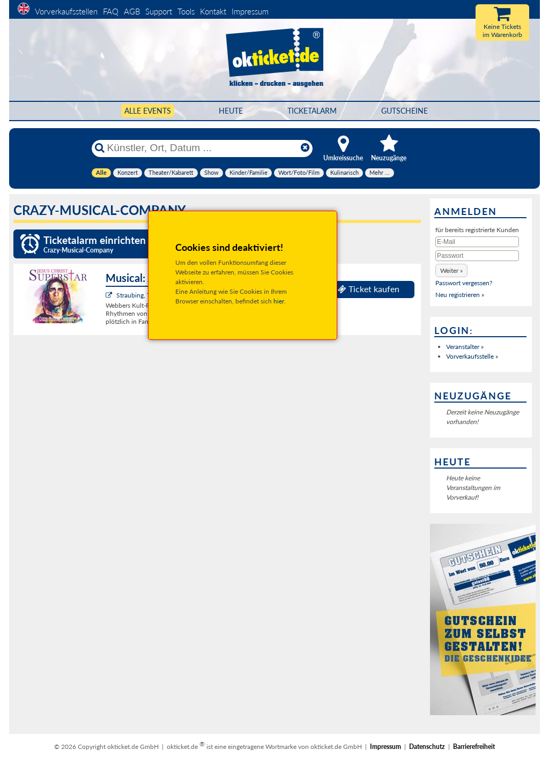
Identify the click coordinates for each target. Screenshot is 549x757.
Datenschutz (427, 747)
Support (158, 11)
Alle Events (147, 110)
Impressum (250, 11)
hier (278, 301)
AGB (132, 11)
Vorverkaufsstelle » (472, 356)
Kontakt (213, 11)
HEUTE (231, 110)
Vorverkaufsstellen (66, 11)
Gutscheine (404, 110)
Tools (186, 11)
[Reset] (305, 148)
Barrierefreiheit (474, 747)
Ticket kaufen (368, 289)
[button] (451, 270)
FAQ (110, 11)
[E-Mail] (477, 241)
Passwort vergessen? (463, 283)
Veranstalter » (465, 347)
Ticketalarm (312, 110)
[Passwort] (477, 255)
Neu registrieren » (459, 295)
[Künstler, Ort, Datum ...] (201, 148)
